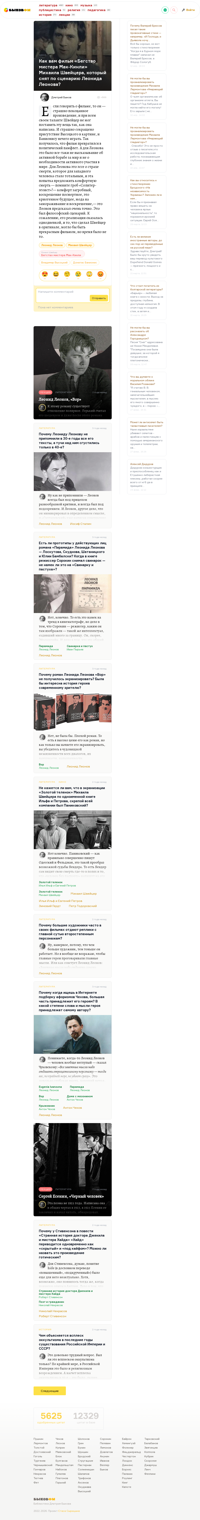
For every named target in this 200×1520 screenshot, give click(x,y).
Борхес (126, 1469)
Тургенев (39, 1460)
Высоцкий (84, 1491)
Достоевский (42, 1451)
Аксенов (83, 1482)
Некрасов (40, 1473)
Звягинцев (151, 1447)
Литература (47, 428)
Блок (59, 1456)
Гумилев (61, 1473)
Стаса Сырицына (69, 1510)
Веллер (104, 1465)
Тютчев (38, 1478)
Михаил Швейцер (80, 245)
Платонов (62, 1478)
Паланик (127, 1473)
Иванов (104, 1460)
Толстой (39, 1447)
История (45, 1329)
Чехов (59, 1438)
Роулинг (127, 1478)
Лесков (60, 1443)
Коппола (149, 1451)
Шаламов (83, 1473)
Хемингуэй (128, 1443)
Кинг (125, 1482)
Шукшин (83, 1451)
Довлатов (106, 1451)
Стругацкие (85, 1460)
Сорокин (105, 1438)
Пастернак (85, 1465)
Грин (81, 1443)
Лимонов (105, 1447)
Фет (36, 1482)
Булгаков (62, 1460)
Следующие (50, 1391)
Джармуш (150, 1465)
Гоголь (38, 1456)
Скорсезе (150, 1460)
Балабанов (151, 1443)
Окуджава (84, 1486)
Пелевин (105, 1443)
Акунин (104, 1456)
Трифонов (84, 1478)
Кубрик (149, 1456)
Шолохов (84, 1438)
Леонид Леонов (52, 245)
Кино (62, 782)
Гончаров (39, 1469)
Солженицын (86, 1469)
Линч (147, 1469)
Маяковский (63, 1451)
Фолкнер (128, 1447)
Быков (104, 1469)
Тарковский (151, 1438)
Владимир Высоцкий (54, 262)
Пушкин (38, 1438)
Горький (61, 1482)
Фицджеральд (131, 1451)
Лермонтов (41, 1443)
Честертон (129, 1456)
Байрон (126, 1438)
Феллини (149, 1473)
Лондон (127, 1460)
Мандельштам (64, 1465)
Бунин (81, 1447)
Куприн (60, 1447)
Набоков (61, 1469)
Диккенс (127, 1465)
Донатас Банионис (85, 262)
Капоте (126, 1486)
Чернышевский (43, 1465)
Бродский (84, 1456)
